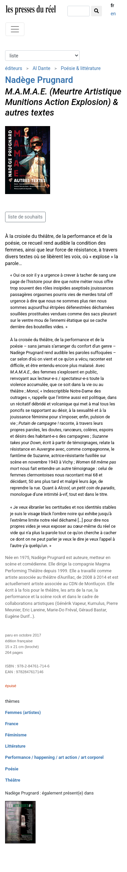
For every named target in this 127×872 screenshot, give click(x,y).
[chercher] (78, 11)
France (11, 723)
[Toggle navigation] (14, 29)
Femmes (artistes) (23, 712)
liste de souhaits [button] (25, 217)
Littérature (15, 746)
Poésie (11, 768)
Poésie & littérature (81, 68)
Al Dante (41, 68)
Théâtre (12, 780)
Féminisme (15, 734)
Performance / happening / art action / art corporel (54, 757)
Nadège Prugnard (39, 80)
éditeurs (13, 68)
